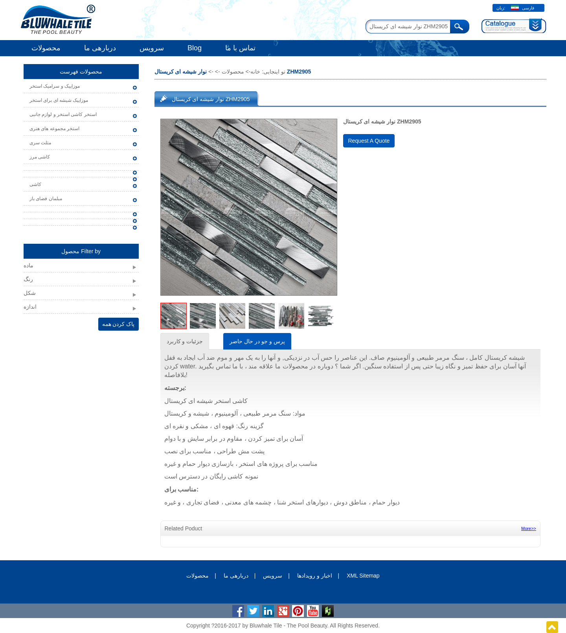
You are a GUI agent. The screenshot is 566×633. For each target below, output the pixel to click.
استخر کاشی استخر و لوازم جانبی (63, 114)
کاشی (35, 184)
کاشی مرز (39, 157)
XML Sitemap (363, 575)
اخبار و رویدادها (314, 575)
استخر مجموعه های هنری (54, 128)
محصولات (46, 48)
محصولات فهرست (81, 71)
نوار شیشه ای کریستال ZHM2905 (211, 99)
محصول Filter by (81, 251)
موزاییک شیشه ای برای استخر (58, 100)
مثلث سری (40, 142)
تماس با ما (240, 48)
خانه (255, 71)
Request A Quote (369, 141)
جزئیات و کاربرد (185, 341)
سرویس (152, 48)
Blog (194, 48)
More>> (528, 528)
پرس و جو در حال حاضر (257, 341)
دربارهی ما (100, 48)
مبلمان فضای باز (45, 198)
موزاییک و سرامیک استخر (54, 86)
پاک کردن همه (118, 324)
